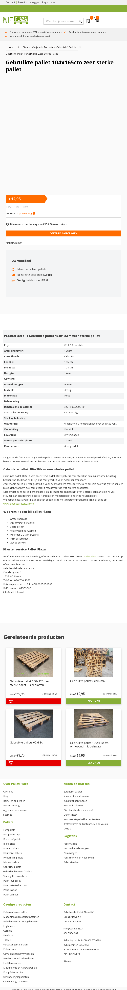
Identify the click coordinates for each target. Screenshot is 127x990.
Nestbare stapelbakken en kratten (82, 820)
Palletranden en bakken (15, 913)
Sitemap (7, 815)
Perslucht (8, 936)
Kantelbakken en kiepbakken (79, 858)
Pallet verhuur (10, 895)
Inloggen (34, 3)
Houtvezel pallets (12, 853)
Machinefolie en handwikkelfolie (20, 968)
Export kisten (70, 815)
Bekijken (94, 701)
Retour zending (11, 806)
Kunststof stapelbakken (76, 797)
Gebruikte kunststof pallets (17, 872)
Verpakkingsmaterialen (15, 945)
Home (10, 47)
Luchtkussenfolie (12, 963)
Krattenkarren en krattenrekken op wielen (86, 824)
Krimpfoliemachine (13, 973)
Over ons (8, 792)
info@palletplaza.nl (74, 929)
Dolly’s (67, 829)
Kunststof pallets (12, 840)
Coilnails (7, 931)
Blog (5, 797)
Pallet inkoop (10, 890)
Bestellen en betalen (14, 801)
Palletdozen (9, 950)
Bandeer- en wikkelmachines (18, 959)
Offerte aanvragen (63, 233)
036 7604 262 (71, 934)
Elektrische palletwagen (76, 849)
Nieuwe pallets (11, 863)
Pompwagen (70, 853)
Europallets (9, 830)
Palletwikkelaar (71, 863)
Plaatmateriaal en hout (15, 886)
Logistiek (70, 836)
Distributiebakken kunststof (78, 810)
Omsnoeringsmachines (15, 982)
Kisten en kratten (77, 784)
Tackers (7, 940)
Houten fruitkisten (73, 806)
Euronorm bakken (73, 792)
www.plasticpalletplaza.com (18, 504)
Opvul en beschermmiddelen (18, 954)
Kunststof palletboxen (75, 801)
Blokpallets (9, 844)
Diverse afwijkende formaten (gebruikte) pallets (49, 47)
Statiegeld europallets (15, 876)
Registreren (49, 3)
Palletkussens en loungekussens (20, 922)
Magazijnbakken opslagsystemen (21, 917)
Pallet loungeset (12, 881)
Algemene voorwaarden (16, 810)
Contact (10, 3)
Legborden (9, 926)
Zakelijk (22, 3)
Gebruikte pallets (12, 867)
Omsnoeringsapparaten (16, 977)
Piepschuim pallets (13, 858)
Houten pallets (11, 849)
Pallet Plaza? (91, 557)
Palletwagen (70, 844)
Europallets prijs (11, 835)
